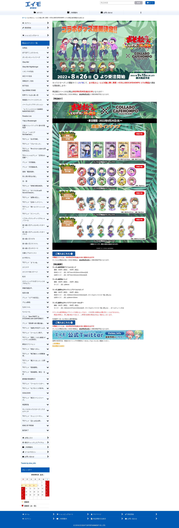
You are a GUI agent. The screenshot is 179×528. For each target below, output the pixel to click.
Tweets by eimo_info (28, 463)
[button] (141, 12)
